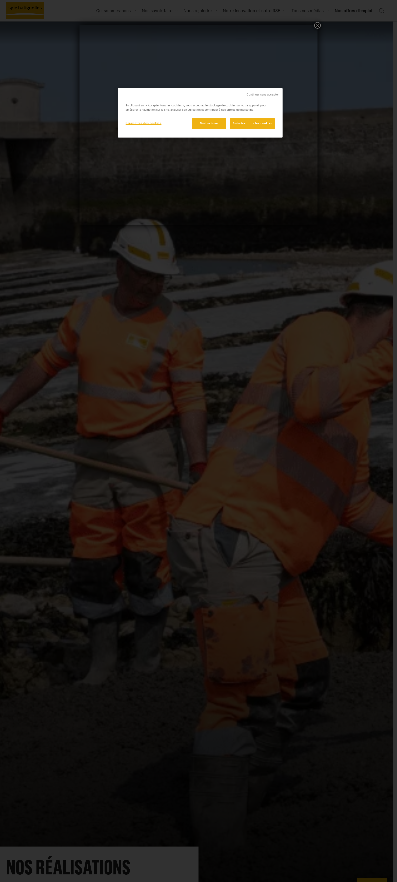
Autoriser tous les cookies (252, 123)
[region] (200, 113)
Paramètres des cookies (144, 123)
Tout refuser (209, 123)
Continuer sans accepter (263, 94)
